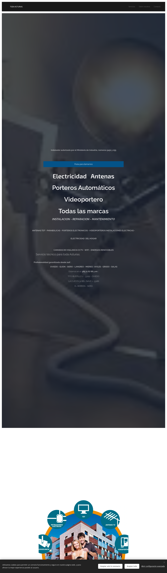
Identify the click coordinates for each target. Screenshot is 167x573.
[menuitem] (119, 7)
